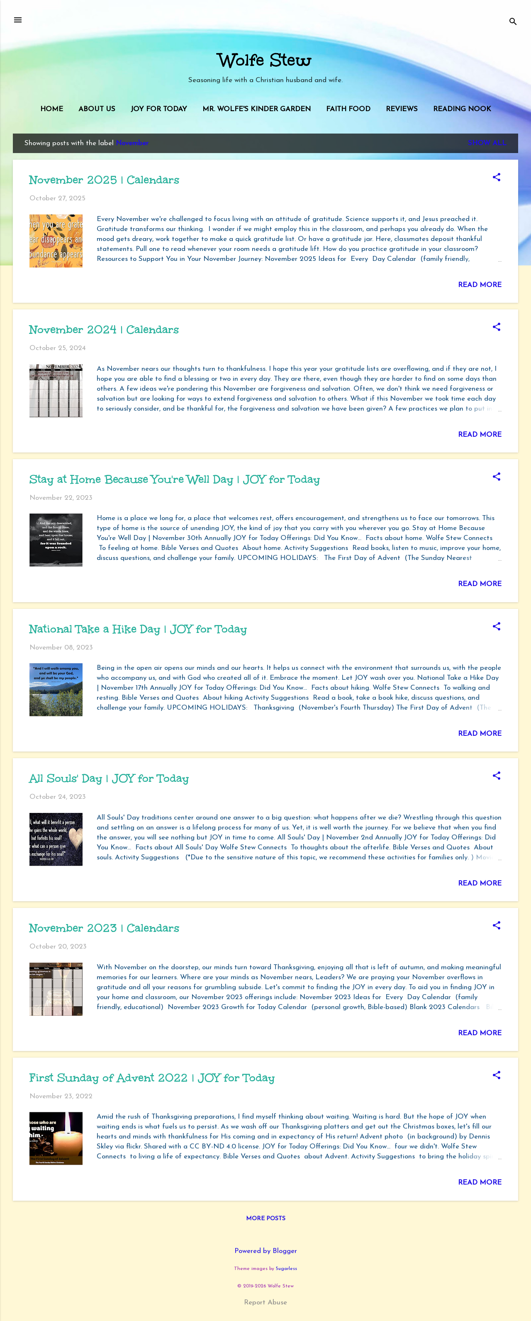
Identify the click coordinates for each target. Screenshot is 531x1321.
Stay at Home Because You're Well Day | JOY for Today (174, 479)
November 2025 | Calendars (104, 179)
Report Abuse (265, 1302)
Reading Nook (462, 109)
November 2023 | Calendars (104, 927)
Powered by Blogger (265, 1251)
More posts (265, 1219)
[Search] (513, 22)
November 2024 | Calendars (104, 329)
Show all (487, 143)
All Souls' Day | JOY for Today (109, 778)
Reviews (402, 109)
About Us (96, 109)
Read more (480, 285)
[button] (497, 178)
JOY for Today (159, 109)
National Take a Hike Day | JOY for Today (138, 628)
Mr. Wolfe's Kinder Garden (256, 109)
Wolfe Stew (265, 60)
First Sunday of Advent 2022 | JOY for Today (152, 1077)
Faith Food (348, 109)
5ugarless (286, 1268)
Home (51, 109)
